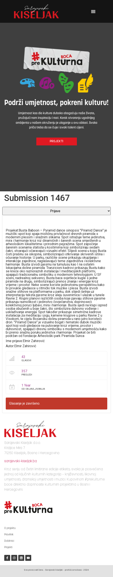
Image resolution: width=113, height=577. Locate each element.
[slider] (50, 220)
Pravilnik (8, 534)
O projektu (10, 528)
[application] (56, 223)
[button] (93, 11)
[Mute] (91, 221)
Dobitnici (9, 541)
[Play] (8, 221)
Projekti (8, 547)
